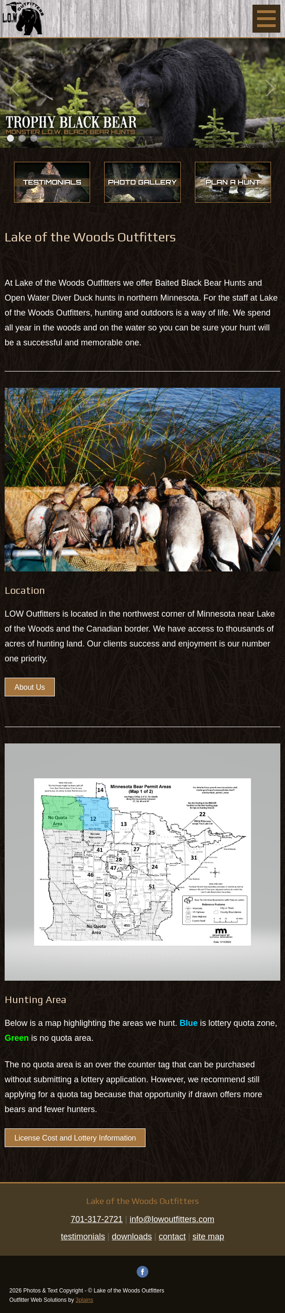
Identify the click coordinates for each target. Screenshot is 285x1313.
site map (208, 1236)
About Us (29, 687)
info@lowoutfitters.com (172, 1219)
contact (172, 1236)
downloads (132, 1236)
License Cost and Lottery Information (75, 1138)
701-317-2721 (97, 1219)
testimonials (83, 1236)
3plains (84, 1300)
